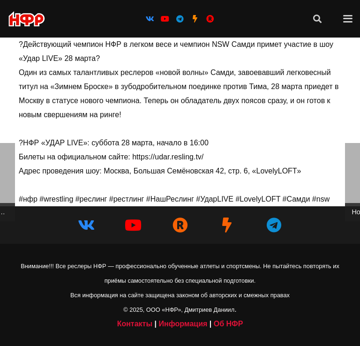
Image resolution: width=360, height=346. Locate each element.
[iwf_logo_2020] (26, 19)
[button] (317, 18)
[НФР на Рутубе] (210, 18)
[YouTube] (165, 18)
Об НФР (228, 324)
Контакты (134, 324)
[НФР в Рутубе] (180, 225)
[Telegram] (180, 18)
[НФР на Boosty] (195, 18)
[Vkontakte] (150, 18)
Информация (182, 324)
